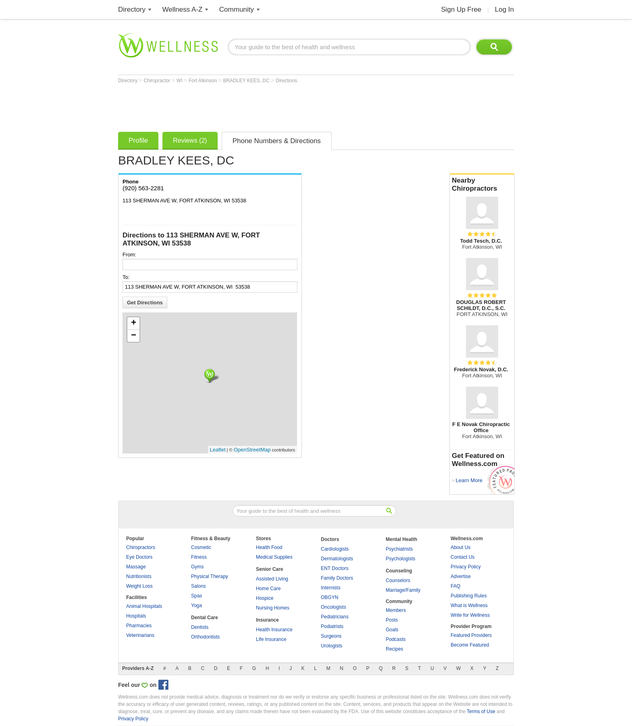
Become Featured (470, 645)
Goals (392, 629)
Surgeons (331, 636)
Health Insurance (274, 629)
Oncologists (333, 607)
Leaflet (218, 450)
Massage (136, 567)
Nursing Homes (272, 608)
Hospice (264, 598)
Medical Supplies (274, 557)
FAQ (455, 586)
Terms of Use (481, 711)
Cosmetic (201, 547)
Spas (196, 596)
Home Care (268, 588)
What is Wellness (469, 605)
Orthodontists (205, 637)
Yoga (196, 605)
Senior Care (269, 569)
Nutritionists (139, 576)
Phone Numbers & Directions (277, 141)
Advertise (461, 576)
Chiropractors (140, 547)
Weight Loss (139, 586)
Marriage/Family (403, 590)
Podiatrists (332, 626)
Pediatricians (335, 617)
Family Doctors (337, 578)
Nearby (482, 185)
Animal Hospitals (144, 606)
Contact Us (462, 557)
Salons (198, 586)
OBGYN (329, 597)
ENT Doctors (334, 568)
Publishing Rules (468, 596)
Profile (138, 140)
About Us (460, 547)
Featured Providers (471, 635)
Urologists (331, 646)
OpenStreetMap (252, 450)
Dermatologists (337, 559)
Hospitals (136, 616)
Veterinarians (140, 635)
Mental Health (401, 539)
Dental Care (204, 617)
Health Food (269, 547)
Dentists (199, 627)
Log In (504, 9)
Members (396, 610)
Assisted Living (272, 579)
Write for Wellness (470, 615)
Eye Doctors (139, 557)
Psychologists (400, 559)
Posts (392, 620)
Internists (331, 588)
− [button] (133, 336)
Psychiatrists (399, 549)
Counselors (398, 580)
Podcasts (395, 639)
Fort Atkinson (203, 80)
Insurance (267, 620)
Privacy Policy (466, 567)
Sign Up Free (461, 9)
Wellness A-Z (182, 9)
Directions (286, 80)
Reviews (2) (190, 140)
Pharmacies (139, 625)
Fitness (199, 557)
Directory (132, 9)
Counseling (399, 571)
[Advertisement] (265, 105)
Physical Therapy (209, 576)
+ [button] (133, 323)
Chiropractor (157, 80)
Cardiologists (335, 549)
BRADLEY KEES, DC (247, 80)
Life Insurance (271, 639)
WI (180, 80)
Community (236, 9)
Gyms (197, 567)
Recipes (394, 649)
